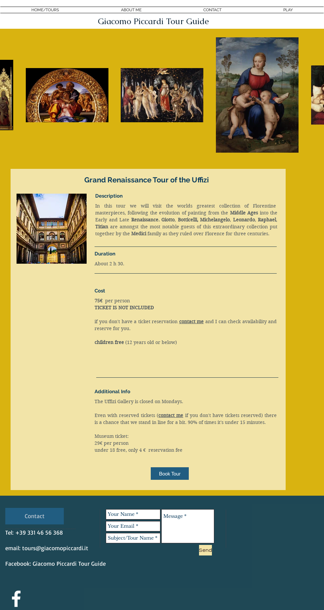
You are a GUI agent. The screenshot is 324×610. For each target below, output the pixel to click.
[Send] (205, 550)
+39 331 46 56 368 (39, 532)
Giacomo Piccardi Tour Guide (69, 563)
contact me (191, 321)
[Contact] (34, 516)
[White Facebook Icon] (16, 599)
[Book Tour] (170, 473)
